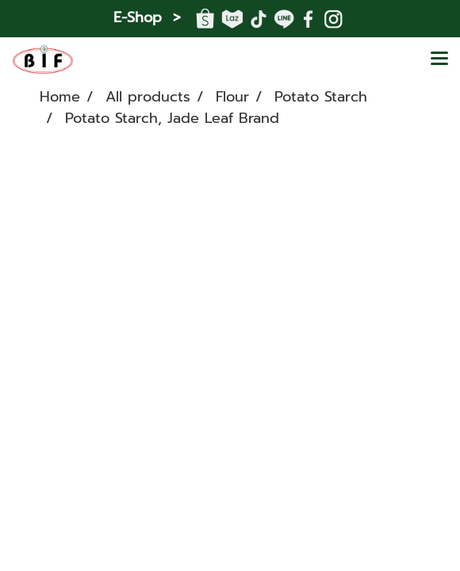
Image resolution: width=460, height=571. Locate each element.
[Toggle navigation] (439, 59)
